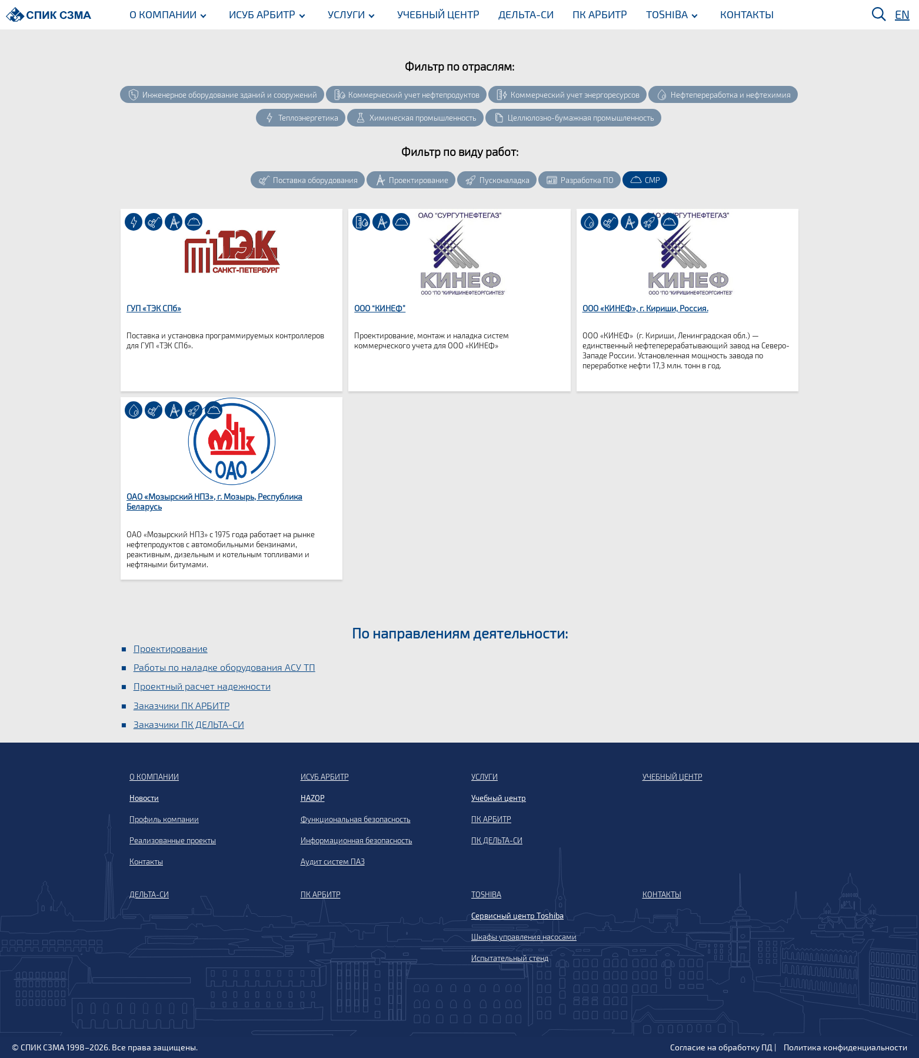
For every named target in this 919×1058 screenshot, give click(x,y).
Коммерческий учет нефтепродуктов (414, 94)
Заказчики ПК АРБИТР (181, 705)
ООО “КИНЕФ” (379, 308)
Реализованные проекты (172, 840)
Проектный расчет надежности (202, 685)
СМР (652, 180)
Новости (144, 798)
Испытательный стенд (509, 958)
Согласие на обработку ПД (721, 1047)
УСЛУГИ (343, 13)
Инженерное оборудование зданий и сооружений (229, 94)
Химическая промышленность (423, 117)
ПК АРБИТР (597, 13)
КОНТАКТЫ (744, 13)
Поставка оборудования (315, 180)
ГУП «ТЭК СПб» (153, 308)
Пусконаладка (505, 180)
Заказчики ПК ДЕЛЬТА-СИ (189, 724)
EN (902, 14)
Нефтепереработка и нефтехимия (731, 94)
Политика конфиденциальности (845, 1047)
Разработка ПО (587, 180)
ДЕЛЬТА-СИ (523, 13)
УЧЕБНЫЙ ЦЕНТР (436, 13)
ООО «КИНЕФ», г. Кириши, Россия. (645, 308)
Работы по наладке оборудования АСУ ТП (224, 667)
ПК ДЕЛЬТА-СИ (496, 840)
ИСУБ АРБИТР (260, 13)
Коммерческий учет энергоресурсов (575, 94)
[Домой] (48, 14)
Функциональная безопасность (356, 819)
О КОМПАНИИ (160, 13)
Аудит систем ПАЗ (333, 861)
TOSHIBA (664, 13)
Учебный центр (498, 798)
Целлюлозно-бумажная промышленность (581, 117)
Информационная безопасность (356, 840)
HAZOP (313, 798)
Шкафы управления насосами (524, 936)
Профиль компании (164, 819)
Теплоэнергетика (308, 117)
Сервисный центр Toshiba (517, 915)
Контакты (146, 861)
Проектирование (418, 180)
